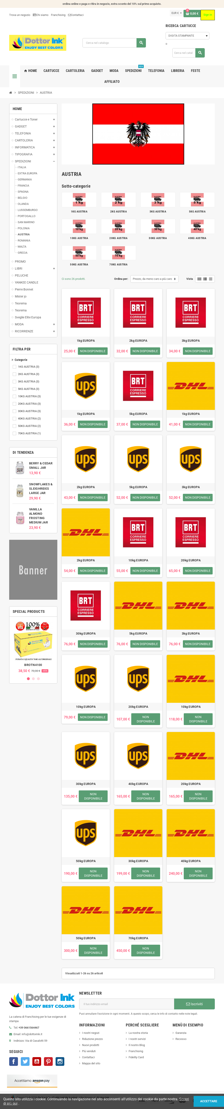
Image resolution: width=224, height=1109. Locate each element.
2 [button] (33, 678)
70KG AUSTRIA (30, 433)
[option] (33, 646)
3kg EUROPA (191, 340)
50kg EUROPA (86, 861)
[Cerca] (113, 43)
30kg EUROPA (86, 633)
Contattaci (88, 1057)
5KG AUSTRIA (29, 389)
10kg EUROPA (138, 560)
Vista (189, 278)
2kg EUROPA (138, 340)
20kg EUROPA (191, 560)
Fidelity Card (136, 1057)
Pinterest (48, 1061)
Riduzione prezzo (92, 1039)
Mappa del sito (91, 1063)
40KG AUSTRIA (30, 418)
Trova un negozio (19, 15)
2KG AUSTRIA (29, 374)
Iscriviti (194, 1004)
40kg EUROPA (138, 784)
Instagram (60, 1061)
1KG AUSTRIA (29, 367)
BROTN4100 (33, 665)
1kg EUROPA (86, 340)
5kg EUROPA (138, 414)
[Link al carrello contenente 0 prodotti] (192, 13)
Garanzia (180, 1032)
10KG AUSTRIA (30, 396)
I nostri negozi (90, 1032)
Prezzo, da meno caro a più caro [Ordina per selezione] (152, 278)
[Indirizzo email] (126, 1004)
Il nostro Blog (137, 1045)
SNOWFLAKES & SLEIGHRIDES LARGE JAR (40, 488)
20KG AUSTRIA (30, 404)
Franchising (58, 15)
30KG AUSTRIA (30, 411)
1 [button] (28, 678)
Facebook (13, 1061)
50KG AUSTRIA (30, 426)
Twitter (25, 1061)
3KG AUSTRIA (29, 381)
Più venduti (89, 1051)
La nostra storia (138, 1032)
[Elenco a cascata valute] (177, 13)
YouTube (36, 1061)
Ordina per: (121, 278)
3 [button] (38, 678)
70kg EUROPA (138, 938)
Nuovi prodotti (90, 1045)
